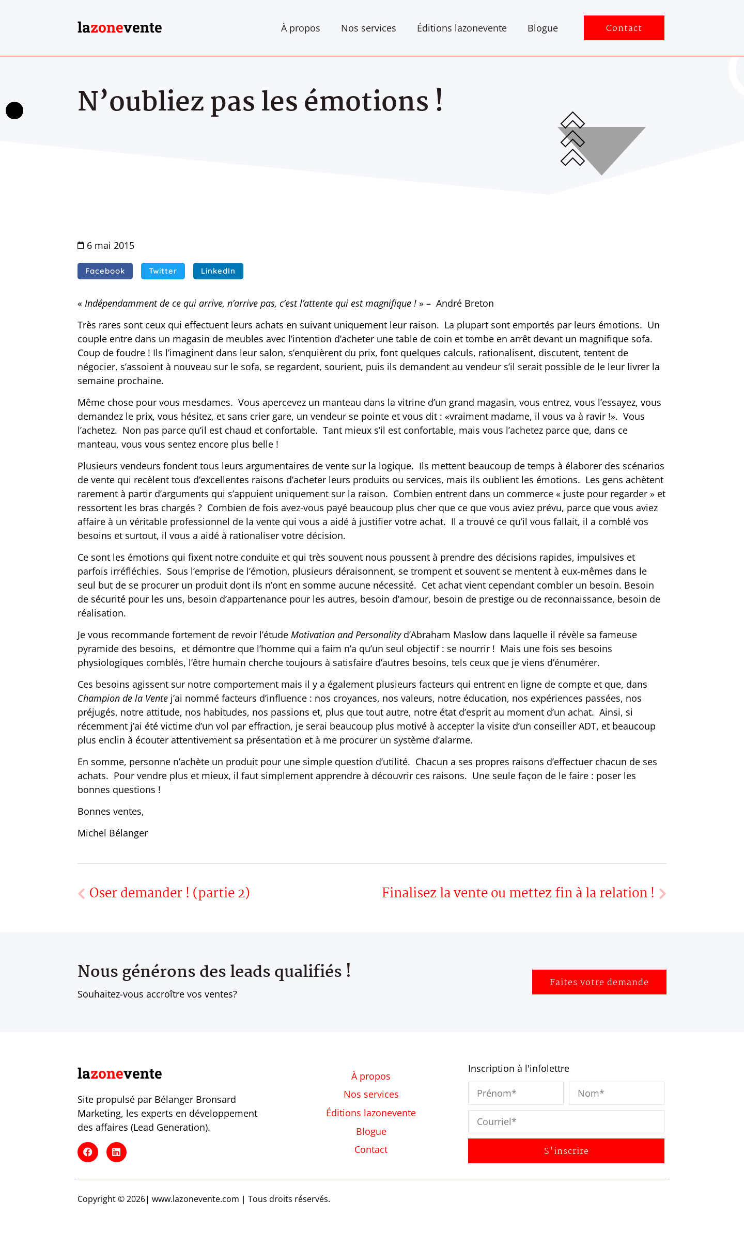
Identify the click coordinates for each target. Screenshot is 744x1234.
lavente (120, 27)
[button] (105, 271)
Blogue (543, 28)
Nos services (368, 28)
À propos (300, 28)
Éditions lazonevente (462, 28)
